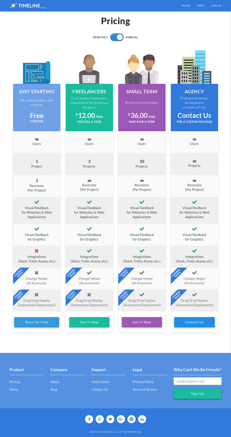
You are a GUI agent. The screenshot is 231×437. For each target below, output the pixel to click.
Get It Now (89, 322)
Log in (216, 5)
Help (201, 5)
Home (186, 5)
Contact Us (194, 322)
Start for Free (36, 322)
